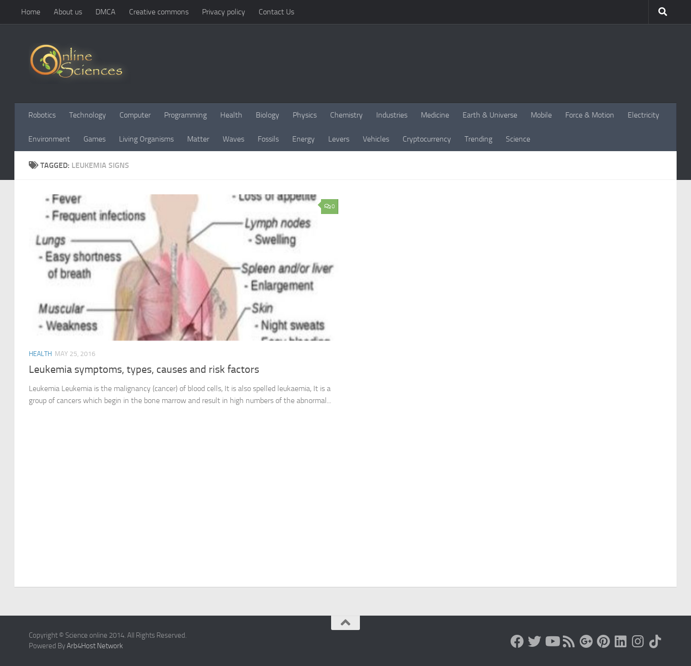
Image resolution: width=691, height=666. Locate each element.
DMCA (105, 11)
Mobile (541, 114)
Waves (233, 138)
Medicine (435, 114)
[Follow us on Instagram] (638, 641)
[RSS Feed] (569, 641)
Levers (338, 138)
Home (30, 11)
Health (231, 114)
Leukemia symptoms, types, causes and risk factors (144, 369)
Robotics (42, 114)
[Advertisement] (345, 515)
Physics (305, 114)
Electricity (643, 114)
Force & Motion (589, 114)
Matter (198, 138)
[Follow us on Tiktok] (655, 641)
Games (94, 138)
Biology (267, 114)
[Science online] (517, 641)
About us (68, 11)
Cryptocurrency (427, 138)
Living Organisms (146, 138)
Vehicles (376, 138)
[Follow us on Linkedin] (621, 641)
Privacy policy (223, 11)
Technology (87, 114)
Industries (391, 114)
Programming (185, 114)
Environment (49, 138)
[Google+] (586, 641)
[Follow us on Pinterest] (603, 641)
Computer (135, 114)
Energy (303, 138)
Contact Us (276, 11)
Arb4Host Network (95, 646)
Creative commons (159, 11)
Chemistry (346, 114)
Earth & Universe (490, 114)
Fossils (268, 138)
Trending (478, 138)
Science (518, 138)
